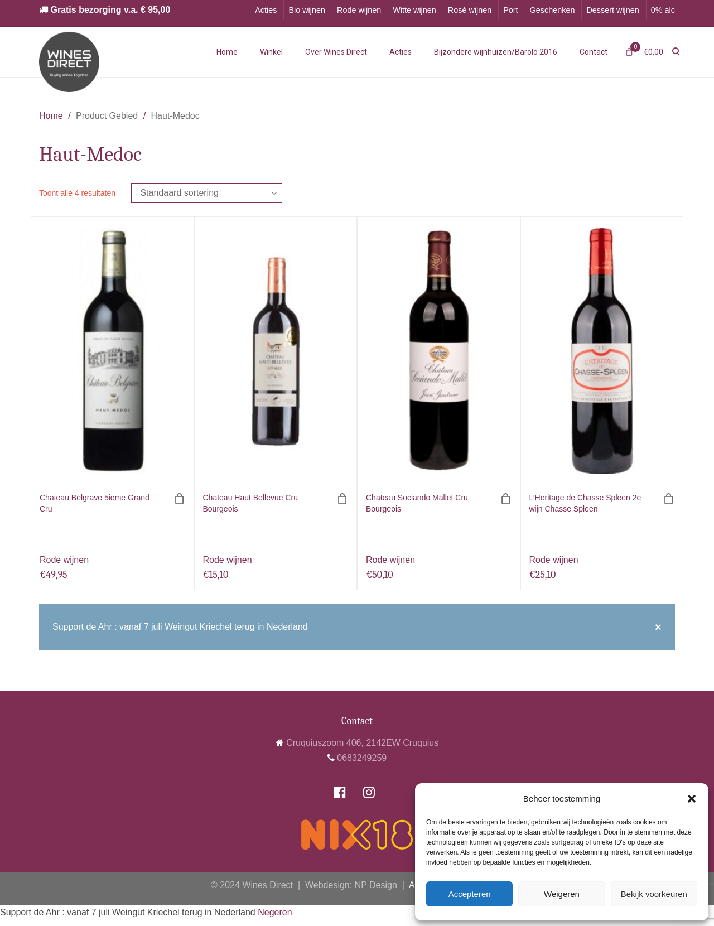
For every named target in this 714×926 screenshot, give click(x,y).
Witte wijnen (414, 10)
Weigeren (562, 894)
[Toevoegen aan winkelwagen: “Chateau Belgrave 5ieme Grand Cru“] (179, 498)
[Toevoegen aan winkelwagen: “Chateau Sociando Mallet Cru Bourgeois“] (506, 498)
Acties (266, 10)
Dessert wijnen (612, 10)
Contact (593, 51)
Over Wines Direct (336, 51)
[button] (691, 798)
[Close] (658, 627)
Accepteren (469, 894)
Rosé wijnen (469, 10)
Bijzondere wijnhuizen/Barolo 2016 (495, 51)
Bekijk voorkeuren (654, 894)
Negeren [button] (275, 912)
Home (227, 51)
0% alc (663, 10)
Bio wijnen (306, 10)
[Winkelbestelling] (206, 193)
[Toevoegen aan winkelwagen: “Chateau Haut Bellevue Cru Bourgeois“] (342, 498)
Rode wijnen (359, 10)
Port (510, 10)
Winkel (271, 51)
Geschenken (552, 10)
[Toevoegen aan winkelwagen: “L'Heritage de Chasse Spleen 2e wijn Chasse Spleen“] (668, 498)
